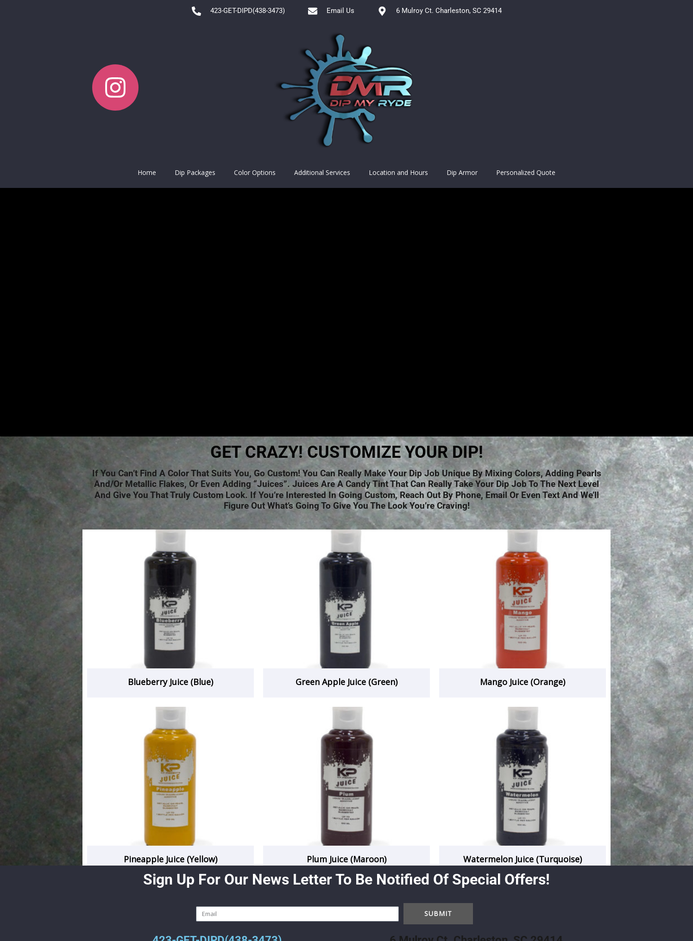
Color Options (255, 172)
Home (147, 172)
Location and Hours (398, 172)
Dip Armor (462, 172)
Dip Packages (195, 172)
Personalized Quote (525, 172)
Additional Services (322, 172)
